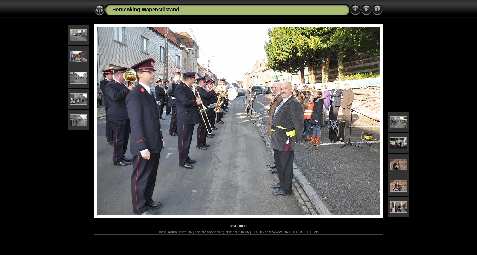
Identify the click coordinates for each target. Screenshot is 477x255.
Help (315, 232)
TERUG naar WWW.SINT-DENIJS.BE (280, 232)
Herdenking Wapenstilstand (145, 9)
